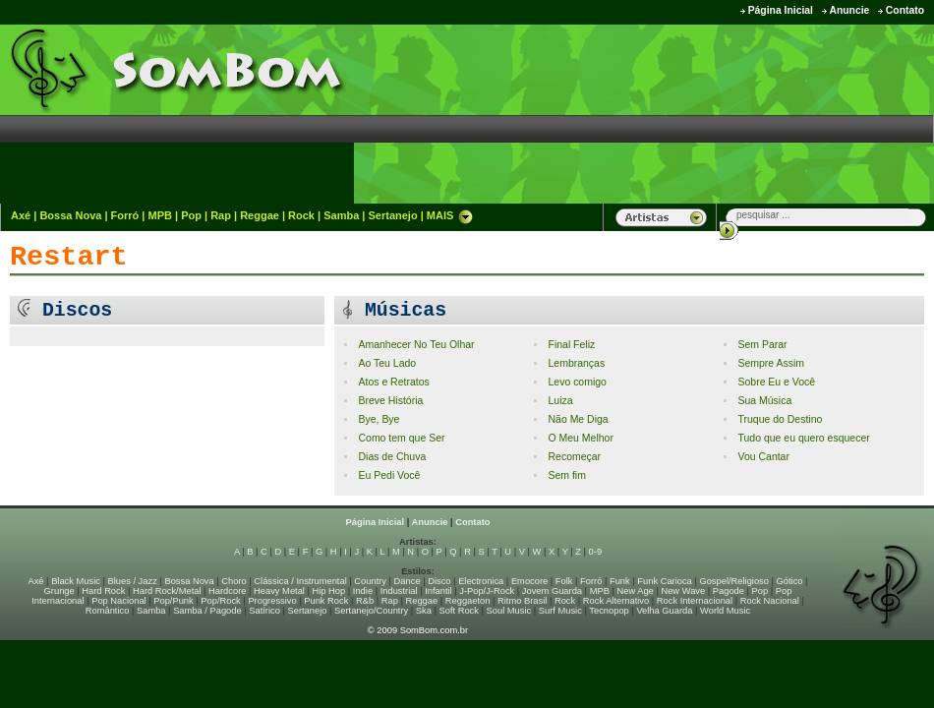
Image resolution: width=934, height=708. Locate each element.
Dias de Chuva (392, 456)
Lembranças (576, 363)
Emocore (529, 581)
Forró (125, 215)
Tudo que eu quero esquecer (803, 438)
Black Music (75, 581)
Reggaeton (468, 601)
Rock (301, 215)
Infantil (438, 591)
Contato (905, 10)
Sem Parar (762, 344)
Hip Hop (329, 591)
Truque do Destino (779, 419)
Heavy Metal (279, 591)
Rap (220, 215)
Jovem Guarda (552, 591)
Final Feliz (571, 344)
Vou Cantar (762, 456)
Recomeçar (574, 456)
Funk (620, 581)
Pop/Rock (220, 601)
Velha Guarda (664, 611)
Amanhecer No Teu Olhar (416, 344)
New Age (634, 591)
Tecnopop (608, 611)
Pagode (728, 591)
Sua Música (764, 400)
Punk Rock (326, 601)
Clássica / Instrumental (300, 581)
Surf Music (560, 611)
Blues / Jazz (132, 581)
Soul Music (509, 611)
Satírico (264, 611)
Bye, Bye (378, 419)
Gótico (790, 581)
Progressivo (272, 601)
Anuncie (849, 10)
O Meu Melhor (580, 438)
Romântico (108, 611)
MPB (160, 215)
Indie (363, 591)
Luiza (560, 400)
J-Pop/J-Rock (486, 591)
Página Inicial (780, 10)
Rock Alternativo (616, 601)
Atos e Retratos (393, 382)
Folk (564, 581)
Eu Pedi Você (389, 475)
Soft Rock (459, 611)
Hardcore (227, 591)
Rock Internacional (694, 601)
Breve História (390, 400)
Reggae (259, 215)
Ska (424, 611)
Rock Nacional (769, 601)
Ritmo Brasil (522, 601)
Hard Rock (103, 591)
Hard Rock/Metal (167, 591)
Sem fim (566, 475)
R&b (365, 601)
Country (370, 581)
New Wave (683, 591)
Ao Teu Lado (387, 363)
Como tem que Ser (401, 438)
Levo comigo (577, 382)
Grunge (59, 591)
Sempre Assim (770, 363)
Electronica (480, 581)
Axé (20, 215)
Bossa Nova (70, 215)
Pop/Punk (173, 601)
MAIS (450, 215)
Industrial (399, 591)
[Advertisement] (827, 113)
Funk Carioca (664, 581)
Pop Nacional (118, 601)
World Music (725, 611)
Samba (341, 215)
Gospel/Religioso (734, 581)
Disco (439, 581)
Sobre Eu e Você (776, 382)
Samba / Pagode (207, 611)
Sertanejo (392, 215)
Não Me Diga (578, 419)
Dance (407, 581)
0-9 (595, 552)
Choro (233, 581)
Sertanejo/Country (371, 611)
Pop (191, 215)
